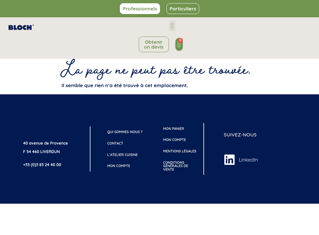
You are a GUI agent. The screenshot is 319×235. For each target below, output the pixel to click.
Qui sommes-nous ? (125, 132)
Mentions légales (179, 151)
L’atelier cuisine (122, 154)
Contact (115, 143)
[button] (172, 26)
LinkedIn (248, 160)
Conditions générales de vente (175, 166)
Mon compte (118, 166)
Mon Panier (173, 128)
